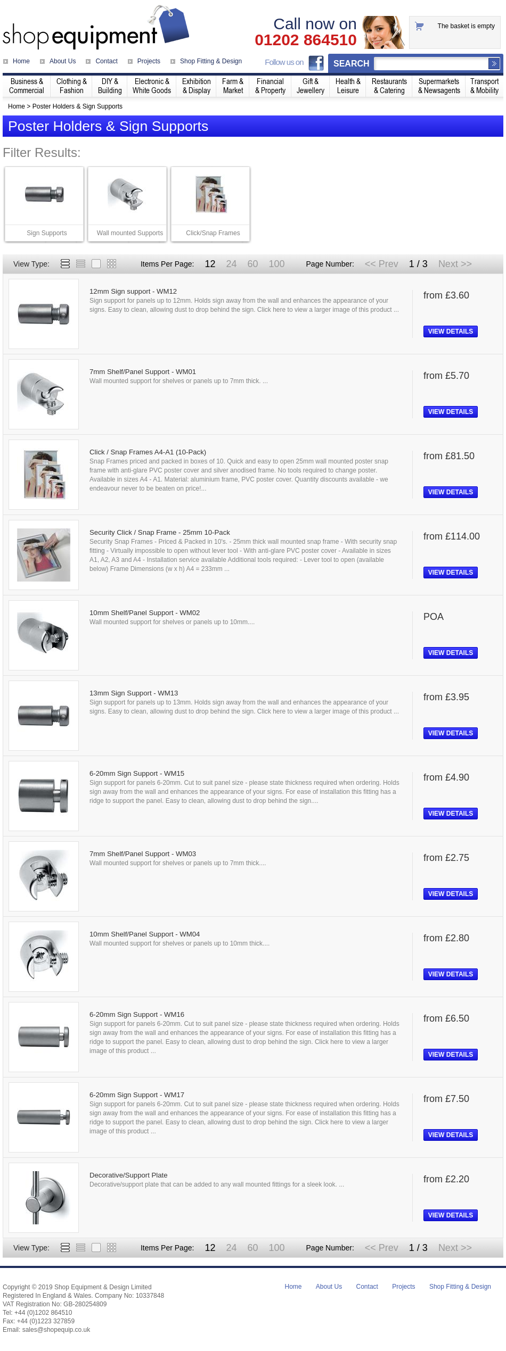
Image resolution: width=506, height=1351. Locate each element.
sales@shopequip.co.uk (56, 1329)
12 (210, 264)
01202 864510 (306, 40)
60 (252, 264)
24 (231, 264)
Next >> (455, 264)
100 (276, 264)
